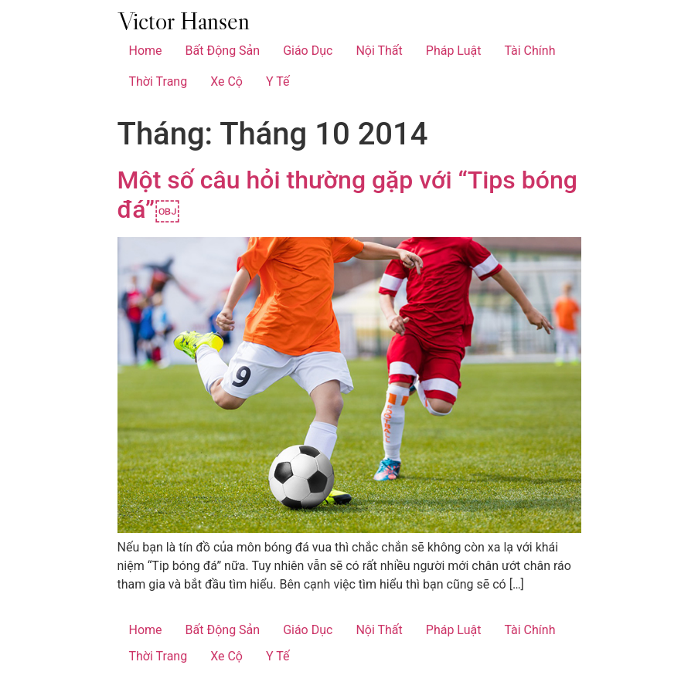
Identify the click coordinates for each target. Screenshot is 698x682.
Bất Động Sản (223, 50)
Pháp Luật (454, 50)
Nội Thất (379, 50)
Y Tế (278, 81)
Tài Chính (529, 50)
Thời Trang (158, 81)
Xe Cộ (226, 81)
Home (145, 50)
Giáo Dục (307, 50)
